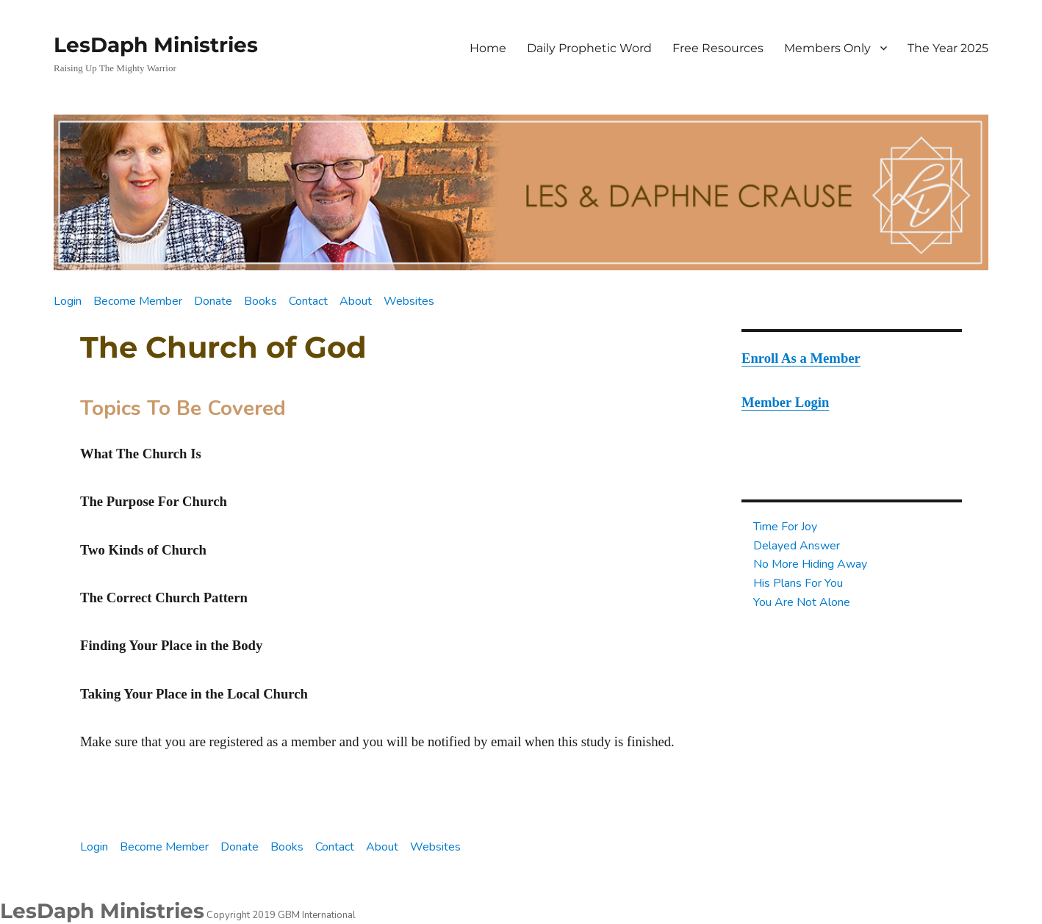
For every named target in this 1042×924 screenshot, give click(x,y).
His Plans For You (798, 583)
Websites (409, 301)
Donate (213, 301)
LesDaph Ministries (156, 44)
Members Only (827, 48)
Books (260, 301)
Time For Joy (785, 527)
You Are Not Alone (801, 602)
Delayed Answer (796, 546)
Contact (308, 301)
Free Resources (717, 48)
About (355, 301)
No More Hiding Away (810, 564)
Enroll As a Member (800, 358)
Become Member (137, 301)
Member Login (785, 402)
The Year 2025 (948, 48)
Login (68, 301)
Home (488, 48)
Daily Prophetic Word (589, 48)
